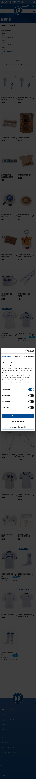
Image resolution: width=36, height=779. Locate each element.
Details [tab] (17, 356)
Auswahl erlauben (18, 421)
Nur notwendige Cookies (18, 427)
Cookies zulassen (18, 416)
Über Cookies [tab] (29, 356)
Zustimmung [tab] (6, 356)
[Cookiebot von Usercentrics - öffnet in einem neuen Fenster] (25, 350)
